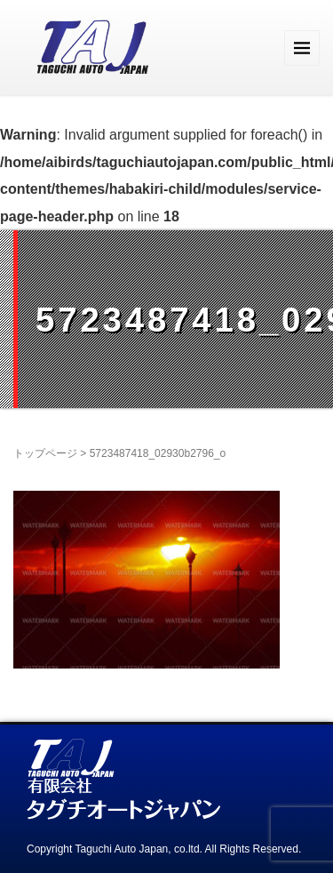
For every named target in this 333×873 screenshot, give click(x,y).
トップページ (45, 453)
